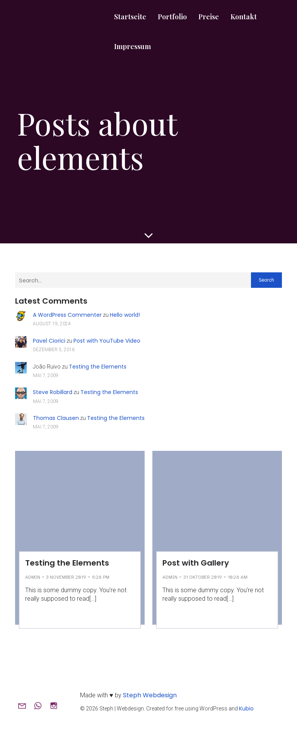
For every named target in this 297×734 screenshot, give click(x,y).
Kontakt (243, 16)
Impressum (132, 46)
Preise (208, 16)
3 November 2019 (66, 577)
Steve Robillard (52, 392)
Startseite (130, 16)
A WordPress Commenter (67, 315)
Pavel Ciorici (49, 341)
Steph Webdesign (150, 695)
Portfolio (172, 16)
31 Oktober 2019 (202, 577)
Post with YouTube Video (106, 341)
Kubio (246, 708)
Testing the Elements (97, 366)
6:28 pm (100, 577)
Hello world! (125, 315)
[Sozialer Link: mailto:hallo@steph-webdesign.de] (25, 705)
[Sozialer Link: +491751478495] (41, 705)
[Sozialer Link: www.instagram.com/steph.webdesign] (57, 705)
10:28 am (238, 577)
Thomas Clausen (56, 418)
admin (32, 577)
